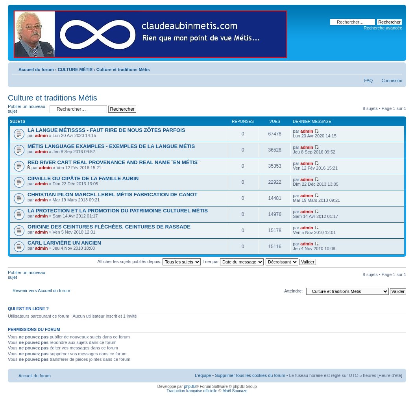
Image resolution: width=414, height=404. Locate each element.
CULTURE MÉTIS (75, 69)
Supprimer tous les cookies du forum (250, 375)
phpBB (190, 386)
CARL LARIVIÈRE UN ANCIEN (64, 243)
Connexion (391, 80)
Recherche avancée (383, 28)
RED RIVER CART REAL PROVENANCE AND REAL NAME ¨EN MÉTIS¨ (113, 162)
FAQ (368, 80)
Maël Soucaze (234, 391)
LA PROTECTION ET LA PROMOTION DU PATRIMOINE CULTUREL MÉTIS (118, 211)
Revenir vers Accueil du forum (41, 290)
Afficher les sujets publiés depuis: (149, 261)
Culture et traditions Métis (123, 69)
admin (41, 135)
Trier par (233, 261)
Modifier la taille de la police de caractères (396, 67)
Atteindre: (293, 291)
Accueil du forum (36, 69)
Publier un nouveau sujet (27, 109)
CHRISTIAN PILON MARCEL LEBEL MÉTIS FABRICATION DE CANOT (113, 194)
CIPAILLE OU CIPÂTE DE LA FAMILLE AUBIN (83, 178)
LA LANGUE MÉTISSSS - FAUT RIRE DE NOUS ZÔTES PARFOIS (106, 130)
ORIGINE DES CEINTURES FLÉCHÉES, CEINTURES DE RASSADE (109, 227)
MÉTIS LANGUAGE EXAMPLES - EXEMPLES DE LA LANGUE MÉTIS (111, 146)
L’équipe (203, 375)
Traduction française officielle (191, 391)
